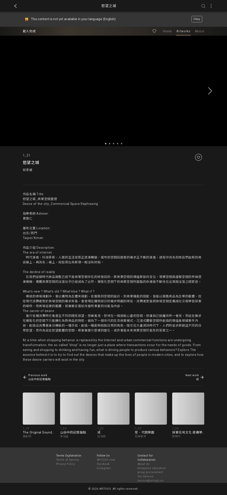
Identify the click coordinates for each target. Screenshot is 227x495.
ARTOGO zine (106, 459)
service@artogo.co (150, 480)
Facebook (103, 464)
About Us (143, 464)
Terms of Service (67, 459)
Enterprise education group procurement (151, 470)
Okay (196, 19)
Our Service (145, 476)
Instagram (104, 468)
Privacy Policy (65, 464)
